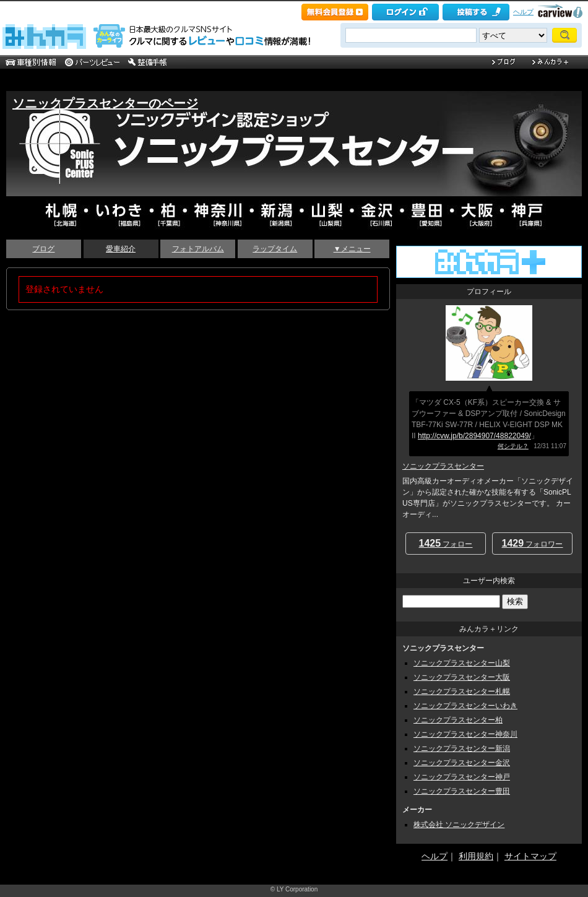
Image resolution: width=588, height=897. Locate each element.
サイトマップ (530, 856)
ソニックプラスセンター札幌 (461, 691)
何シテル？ (513, 446)
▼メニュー (352, 249)
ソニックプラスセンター (443, 466)
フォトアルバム (198, 249)
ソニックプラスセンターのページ (105, 103)
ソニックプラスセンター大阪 (461, 677)
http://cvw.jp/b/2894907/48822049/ (474, 435)
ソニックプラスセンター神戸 (461, 777)
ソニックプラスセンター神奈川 (465, 734)
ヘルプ (523, 11)
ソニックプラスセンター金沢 (461, 762)
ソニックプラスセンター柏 (458, 720)
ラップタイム (275, 249)
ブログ (43, 249)
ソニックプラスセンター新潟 (461, 748)
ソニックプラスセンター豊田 (461, 791)
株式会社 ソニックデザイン (458, 824)
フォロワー (532, 543)
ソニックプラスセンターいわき (465, 705)
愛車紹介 (121, 249)
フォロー (446, 543)
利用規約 (476, 856)
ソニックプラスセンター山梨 (461, 663)
